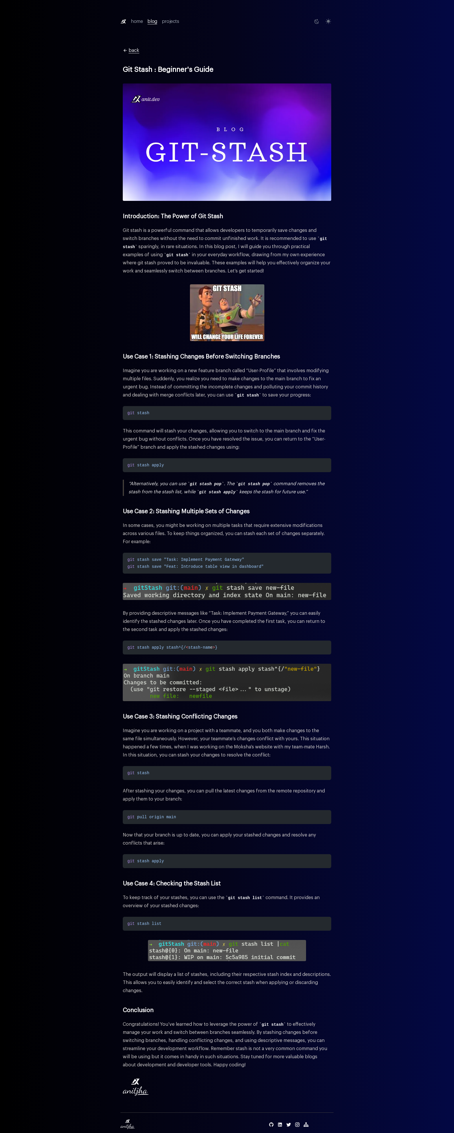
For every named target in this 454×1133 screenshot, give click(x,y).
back (131, 50)
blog (152, 21)
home (137, 21)
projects (170, 21)
